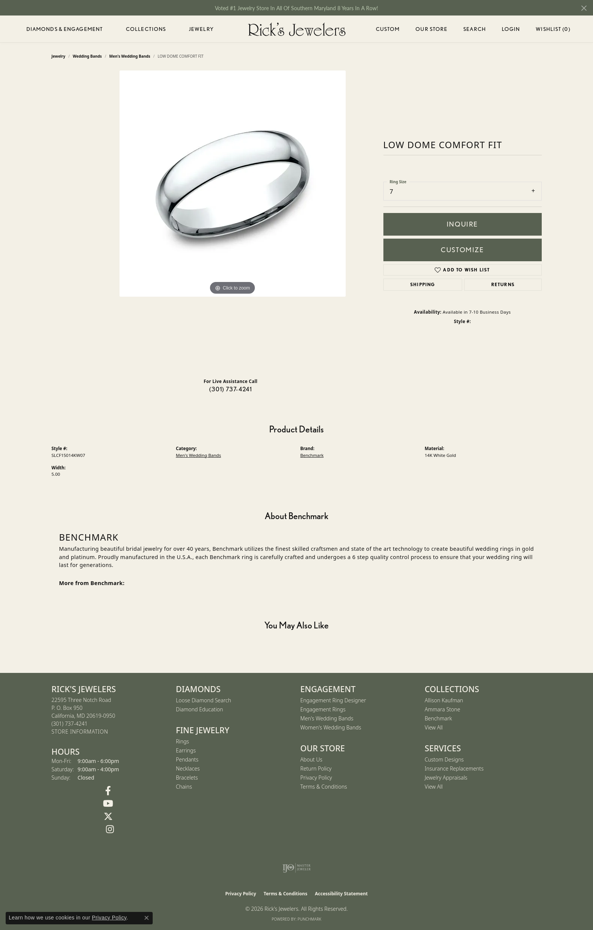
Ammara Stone (442, 709)
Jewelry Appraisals (446, 777)
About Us (311, 759)
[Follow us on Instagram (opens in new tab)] (110, 829)
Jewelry (201, 29)
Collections (146, 29)
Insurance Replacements (454, 768)
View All (434, 727)
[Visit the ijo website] (296, 867)
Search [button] (474, 29)
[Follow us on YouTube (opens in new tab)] (108, 803)
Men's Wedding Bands (198, 455)
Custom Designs (444, 759)
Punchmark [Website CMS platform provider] (310, 919)
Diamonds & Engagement (64, 29)
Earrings (186, 750)
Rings (182, 741)
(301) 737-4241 (230, 389)
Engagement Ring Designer (333, 700)
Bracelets (187, 777)
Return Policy (316, 768)
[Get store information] (80, 732)
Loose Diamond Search (203, 700)
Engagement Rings (323, 709)
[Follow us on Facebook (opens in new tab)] (108, 790)
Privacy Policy (316, 777)
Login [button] (511, 30)
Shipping (422, 284)
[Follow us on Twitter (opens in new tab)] (108, 816)
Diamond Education (199, 709)
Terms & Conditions (323, 786)
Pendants (187, 759)
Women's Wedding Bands (331, 727)
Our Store (431, 29)
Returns (503, 284)
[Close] (583, 8)
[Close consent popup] (146, 918)
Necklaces (188, 768)
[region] (233, 221)
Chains (184, 786)
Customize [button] (462, 250)
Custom (388, 29)
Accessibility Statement (341, 893)
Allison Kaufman (444, 700)
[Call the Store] (70, 723)
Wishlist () (553, 30)
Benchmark (312, 455)
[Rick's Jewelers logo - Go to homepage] (296, 29)
